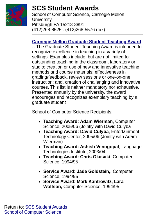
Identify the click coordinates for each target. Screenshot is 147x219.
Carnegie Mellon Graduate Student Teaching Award (86, 41)
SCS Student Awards (46, 207)
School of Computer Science (32, 212)
